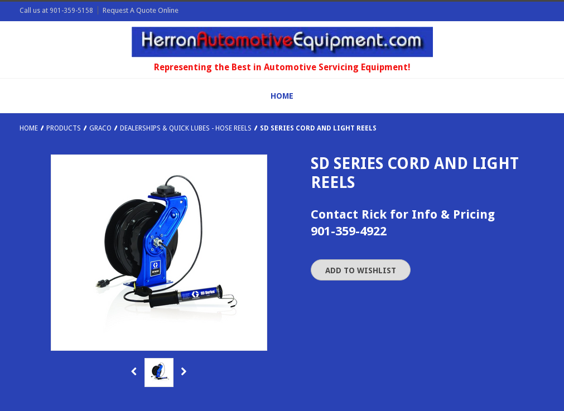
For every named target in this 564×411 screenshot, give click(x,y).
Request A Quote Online (141, 10)
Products (63, 128)
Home (29, 128)
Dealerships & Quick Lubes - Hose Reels (186, 128)
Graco (100, 128)
